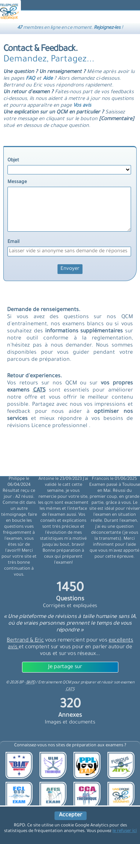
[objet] (69, 169)
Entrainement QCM (55, 682)
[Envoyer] (70, 269)
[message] (69, 209)
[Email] (69, 251)
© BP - (20, 682)
